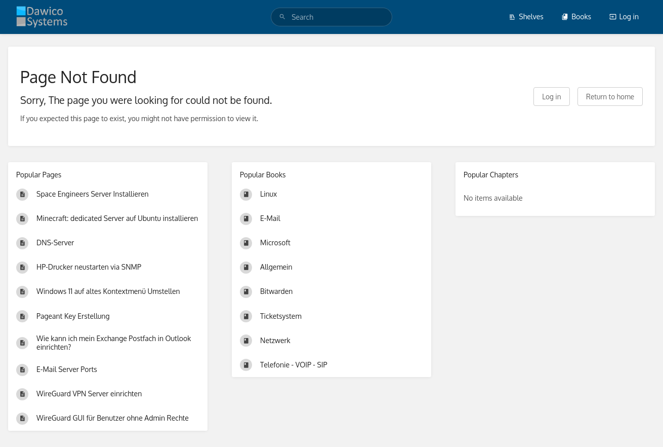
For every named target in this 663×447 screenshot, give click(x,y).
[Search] (282, 17)
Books (576, 16)
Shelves (526, 16)
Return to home (610, 96)
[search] (331, 17)
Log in (624, 16)
